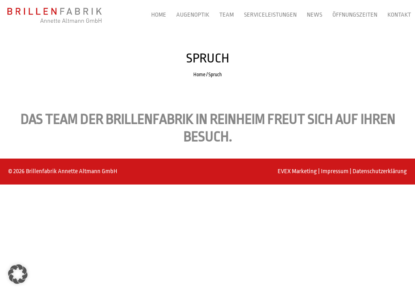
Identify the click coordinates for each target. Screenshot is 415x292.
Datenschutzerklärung (380, 171)
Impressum (335, 171)
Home (158, 14)
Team (226, 14)
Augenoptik (192, 14)
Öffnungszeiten (354, 14)
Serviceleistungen (270, 14)
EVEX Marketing (298, 171)
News (314, 14)
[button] (18, 274)
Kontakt (399, 14)
